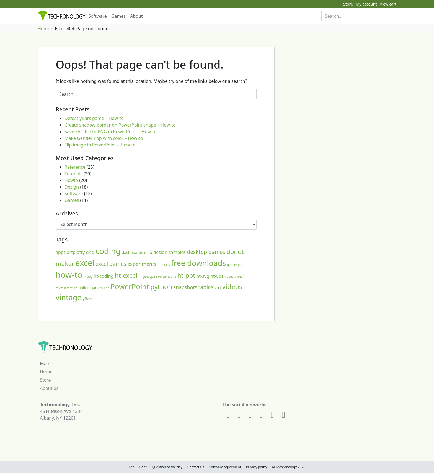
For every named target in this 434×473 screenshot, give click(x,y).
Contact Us (195, 467)
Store (348, 4)
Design (71, 187)
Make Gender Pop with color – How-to (103, 138)
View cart (388, 4)
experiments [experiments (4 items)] (141, 264)
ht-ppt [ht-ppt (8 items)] (186, 275)
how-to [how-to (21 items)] (69, 274)
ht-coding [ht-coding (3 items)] (103, 276)
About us (49, 388)
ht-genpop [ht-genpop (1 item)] (145, 277)
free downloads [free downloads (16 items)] (198, 263)
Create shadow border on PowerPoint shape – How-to (120, 125)
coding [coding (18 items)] (107, 251)
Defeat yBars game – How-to (94, 118)
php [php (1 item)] (106, 288)
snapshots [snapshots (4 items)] (185, 287)
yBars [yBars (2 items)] (88, 298)
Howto (71, 180)
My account (366, 4)
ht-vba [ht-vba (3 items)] (217, 276)
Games (118, 16)
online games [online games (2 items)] (90, 287)
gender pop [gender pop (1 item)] (235, 265)
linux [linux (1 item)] (240, 277)
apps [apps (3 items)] (61, 252)
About (136, 16)
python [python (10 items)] (161, 286)
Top (131, 467)
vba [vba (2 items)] (218, 287)
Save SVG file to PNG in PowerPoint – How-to (110, 131)
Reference (74, 167)
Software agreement (225, 467)
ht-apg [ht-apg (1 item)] (87, 277)
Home (44, 28)
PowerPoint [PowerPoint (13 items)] (129, 286)
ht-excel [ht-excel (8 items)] (126, 275)
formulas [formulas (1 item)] (163, 265)
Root (143, 467)
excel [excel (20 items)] (84, 262)
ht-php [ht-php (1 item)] (171, 277)
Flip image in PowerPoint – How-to (100, 145)
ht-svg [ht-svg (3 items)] (202, 276)
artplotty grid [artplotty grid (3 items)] (81, 252)
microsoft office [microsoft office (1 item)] (66, 288)
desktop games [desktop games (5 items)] (206, 252)
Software (97, 16)
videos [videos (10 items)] (232, 286)
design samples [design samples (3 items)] (169, 252)
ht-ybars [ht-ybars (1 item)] (230, 277)
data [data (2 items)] (148, 252)
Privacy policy (256, 467)
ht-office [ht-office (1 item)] (160, 277)
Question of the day (167, 467)
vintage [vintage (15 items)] (68, 297)
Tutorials (73, 174)
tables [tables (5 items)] (206, 287)
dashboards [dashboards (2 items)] (132, 252)
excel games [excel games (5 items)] (110, 264)
